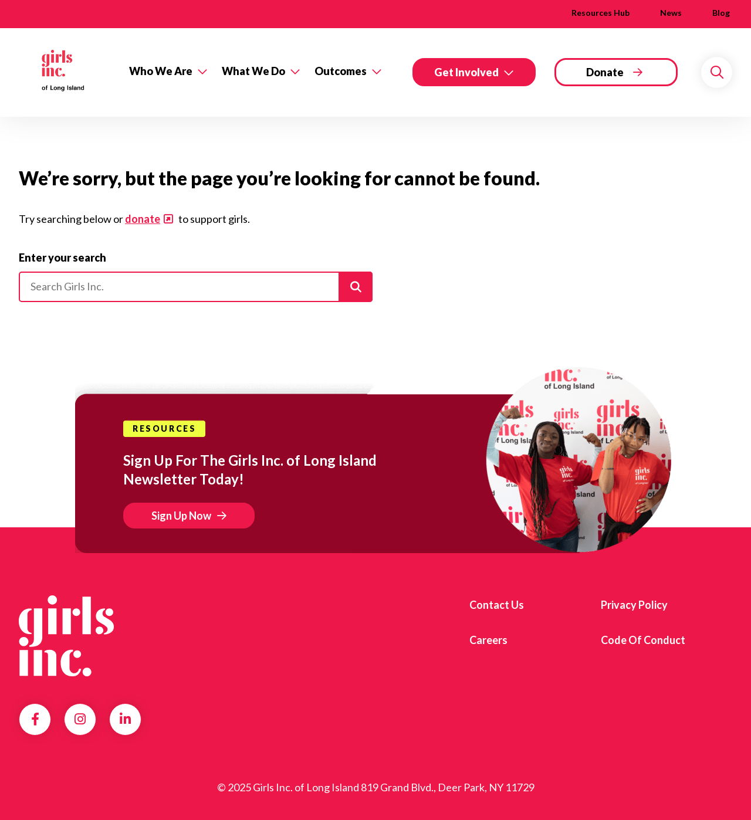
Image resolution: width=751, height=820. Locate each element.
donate (142, 218)
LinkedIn (125, 719)
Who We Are (160, 71)
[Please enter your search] (196, 287)
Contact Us (496, 604)
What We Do (253, 71)
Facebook (35, 719)
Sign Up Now (181, 515)
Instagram (80, 719)
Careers (488, 639)
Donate (605, 72)
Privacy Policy (634, 604)
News (671, 13)
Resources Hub (600, 13)
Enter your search (62, 257)
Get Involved (466, 72)
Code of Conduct (643, 639)
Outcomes (340, 71)
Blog (721, 13)
